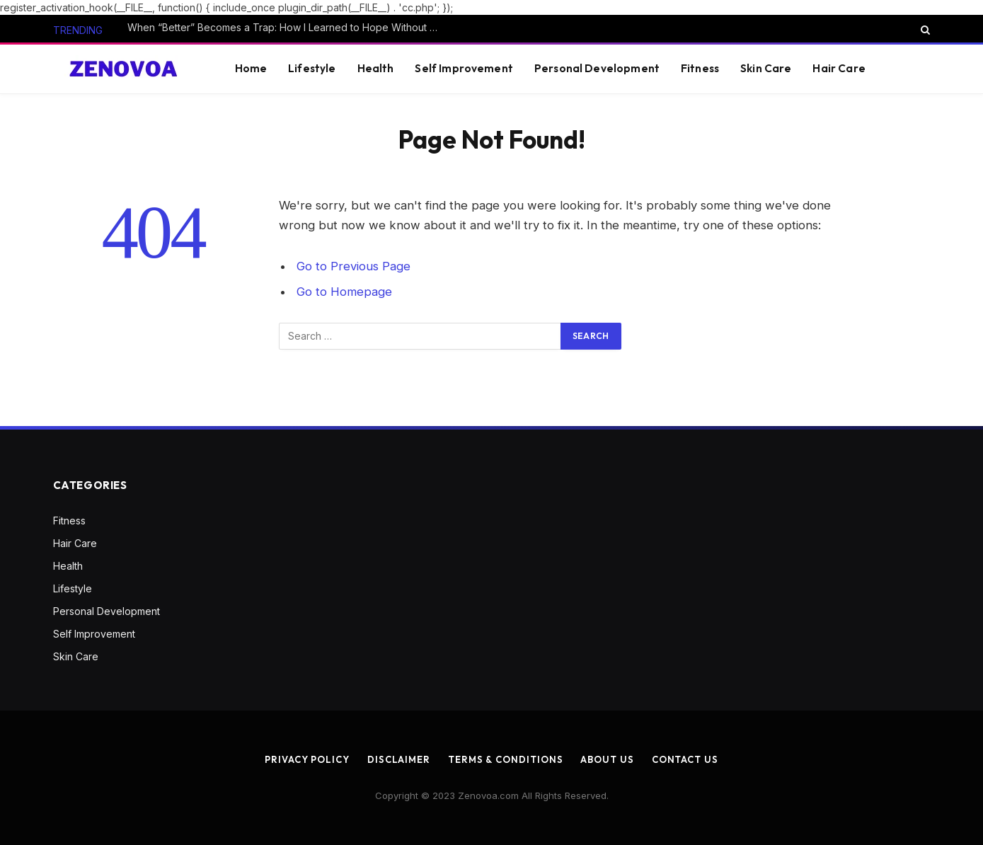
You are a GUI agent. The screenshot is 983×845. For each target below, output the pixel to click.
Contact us (685, 759)
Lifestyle (311, 68)
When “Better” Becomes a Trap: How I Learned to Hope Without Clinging (286, 27)
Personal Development (597, 68)
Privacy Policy (307, 759)
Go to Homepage (344, 291)
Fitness (700, 68)
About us (606, 759)
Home (251, 68)
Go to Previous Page (353, 266)
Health (375, 68)
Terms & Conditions (505, 759)
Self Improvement (463, 68)
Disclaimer (398, 759)
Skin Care (765, 68)
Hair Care (838, 68)
